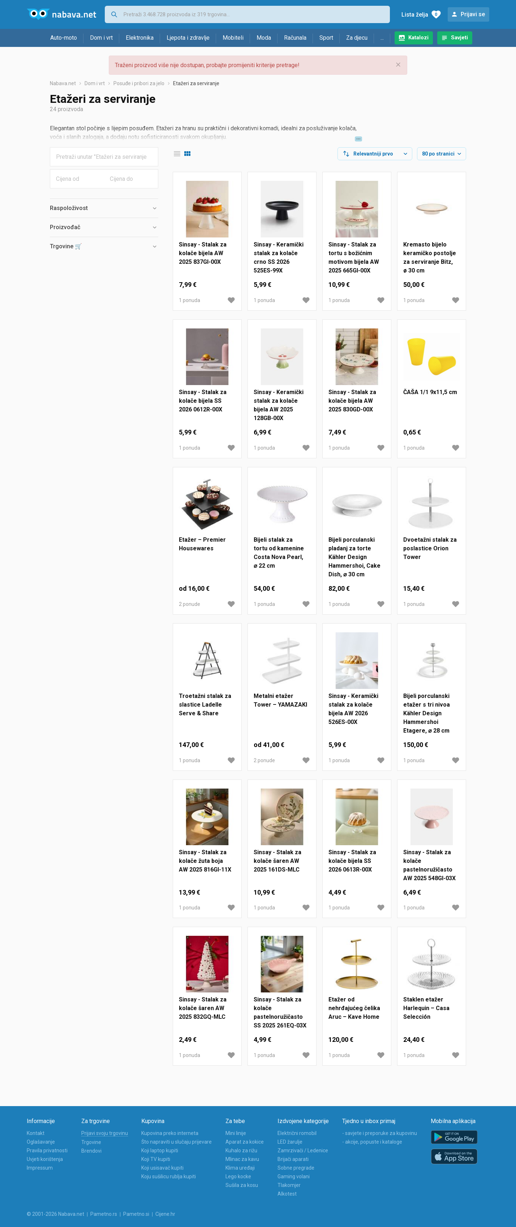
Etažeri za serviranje (196, 83)
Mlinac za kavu (242, 1159)
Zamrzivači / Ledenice (303, 1150)
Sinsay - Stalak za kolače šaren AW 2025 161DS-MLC (277, 861)
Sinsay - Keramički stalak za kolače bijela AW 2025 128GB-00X (279, 405)
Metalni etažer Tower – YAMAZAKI (280, 700)
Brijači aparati (293, 1159)
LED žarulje (290, 1142)
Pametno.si (136, 1214)
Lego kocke (238, 1176)
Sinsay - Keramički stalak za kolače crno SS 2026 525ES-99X (279, 257)
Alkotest (287, 1194)
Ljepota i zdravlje (188, 37)
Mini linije (235, 1133)
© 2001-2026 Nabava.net (55, 1214)
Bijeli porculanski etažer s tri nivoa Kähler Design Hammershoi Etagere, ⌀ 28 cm (426, 713)
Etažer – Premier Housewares (202, 544)
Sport (326, 37)
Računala (295, 37)
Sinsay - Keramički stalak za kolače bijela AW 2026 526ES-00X (353, 709)
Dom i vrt (101, 37)
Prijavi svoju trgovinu (104, 1133)
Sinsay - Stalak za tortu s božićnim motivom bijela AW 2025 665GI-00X (353, 257)
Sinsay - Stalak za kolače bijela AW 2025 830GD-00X (352, 401)
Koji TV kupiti (155, 1159)
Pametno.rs (103, 1214)
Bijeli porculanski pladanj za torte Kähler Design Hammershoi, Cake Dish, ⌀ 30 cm (354, 557)
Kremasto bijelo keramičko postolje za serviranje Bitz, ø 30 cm (429, 257)
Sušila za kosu (241, 1185)
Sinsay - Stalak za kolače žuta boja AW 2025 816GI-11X (205, 861)
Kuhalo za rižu (241, 1150)
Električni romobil (297, 1133)
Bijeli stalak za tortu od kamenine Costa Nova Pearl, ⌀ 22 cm (279, 552)
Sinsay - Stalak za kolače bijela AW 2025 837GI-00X (203, 253)
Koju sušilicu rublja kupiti (168, 1176)
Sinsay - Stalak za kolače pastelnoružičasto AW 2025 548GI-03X (429, 865)
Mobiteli (233, 37)
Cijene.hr (165, 1214)
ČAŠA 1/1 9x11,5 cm (430, 392)
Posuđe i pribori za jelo (138, 83)
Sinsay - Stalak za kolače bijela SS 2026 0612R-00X (203, 401)
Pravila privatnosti (47, 1150)
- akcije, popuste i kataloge (372, 1142)
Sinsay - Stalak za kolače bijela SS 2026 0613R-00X (352, 861)
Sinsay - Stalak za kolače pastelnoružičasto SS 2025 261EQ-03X (280, 1012)
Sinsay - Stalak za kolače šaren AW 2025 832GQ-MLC (203, 1008)
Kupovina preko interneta (169, 1133)
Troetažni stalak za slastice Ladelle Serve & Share (205, 705)
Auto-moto (63, 37)
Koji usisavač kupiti (162, 1168)
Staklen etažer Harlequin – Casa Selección (426, 1008)
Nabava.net (63, 83)
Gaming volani (294, 1176)
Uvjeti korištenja (45, 1159)
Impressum (40, 1168)
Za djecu (356, 37)
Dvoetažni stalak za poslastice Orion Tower (430, 548)
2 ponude (189, 604)
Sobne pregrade (296, 1168)
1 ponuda (189, 300)
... (382, 37)
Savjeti (459, 37)
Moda (264, 37)
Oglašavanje (41, 1142)
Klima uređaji (240, 1168)
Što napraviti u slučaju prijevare (176, 1142)
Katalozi (418, 37)
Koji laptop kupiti (159, 1150)
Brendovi (91, 1151)
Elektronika (140, 37)
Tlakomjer (289, 1185)
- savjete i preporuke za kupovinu (379, 1133)
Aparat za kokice (244, 1142)
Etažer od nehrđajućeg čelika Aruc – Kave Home (354, 1008)
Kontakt (35, 1133)
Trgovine (91, 1142)
